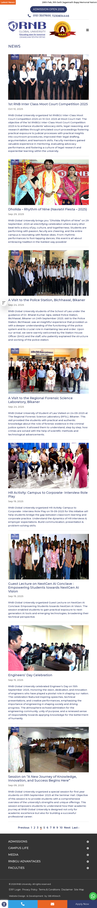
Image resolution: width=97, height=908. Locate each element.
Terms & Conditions (49, 889)
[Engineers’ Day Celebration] (48, 672)
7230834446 (60, 15)
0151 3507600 (39, 16)
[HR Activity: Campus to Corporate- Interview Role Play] (48, 485)
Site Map (79, 889)
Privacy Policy (29, 889)
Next (67, 827)
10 (61, 827)
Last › (75, 827)
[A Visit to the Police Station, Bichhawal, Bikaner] (48, 296)
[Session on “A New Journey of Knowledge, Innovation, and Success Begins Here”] (48, 773)
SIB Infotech (54, 896)
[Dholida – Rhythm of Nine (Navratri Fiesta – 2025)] (48, 201)
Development (36, 896)
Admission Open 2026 (48, 9)
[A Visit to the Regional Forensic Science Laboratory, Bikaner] (48, 392)
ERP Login (15, 889)
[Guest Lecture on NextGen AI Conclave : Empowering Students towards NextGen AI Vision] (48, 576)
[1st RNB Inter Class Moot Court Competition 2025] (48, 103)
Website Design (17, 896)
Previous (23, 827)
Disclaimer (67, 889)
